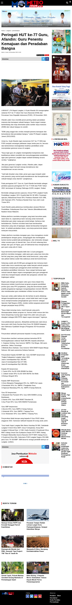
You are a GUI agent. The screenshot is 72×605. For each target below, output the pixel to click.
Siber (59, 595)
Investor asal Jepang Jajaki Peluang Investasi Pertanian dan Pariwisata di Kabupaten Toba (65, 380)
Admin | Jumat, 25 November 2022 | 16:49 (11, 52)
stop (46, 55)
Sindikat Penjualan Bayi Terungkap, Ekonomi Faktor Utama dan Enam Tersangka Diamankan (65, 360)
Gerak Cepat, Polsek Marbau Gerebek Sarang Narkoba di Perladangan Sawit (12, 578)
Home (3, 30)
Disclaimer (54, 598)
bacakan (40, 55)
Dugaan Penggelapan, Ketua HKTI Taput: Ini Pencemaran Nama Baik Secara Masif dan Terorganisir (66, 309)
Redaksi (53, 595)
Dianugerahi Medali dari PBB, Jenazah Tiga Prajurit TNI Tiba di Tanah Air (11, 551)
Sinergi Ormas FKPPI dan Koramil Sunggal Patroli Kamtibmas (11, 525)
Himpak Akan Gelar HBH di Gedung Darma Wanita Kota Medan (66, 434)
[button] (70, 1)
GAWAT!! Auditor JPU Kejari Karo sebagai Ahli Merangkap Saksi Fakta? (65, 326)
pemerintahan (16, 30)
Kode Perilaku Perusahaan (55, 601)
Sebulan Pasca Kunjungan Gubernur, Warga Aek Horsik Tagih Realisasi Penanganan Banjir (65, 450)
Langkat (8, 30)
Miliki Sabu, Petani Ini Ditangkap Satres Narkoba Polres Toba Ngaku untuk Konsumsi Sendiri (65, 290)
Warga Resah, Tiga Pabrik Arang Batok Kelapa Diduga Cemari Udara (65, 399)
